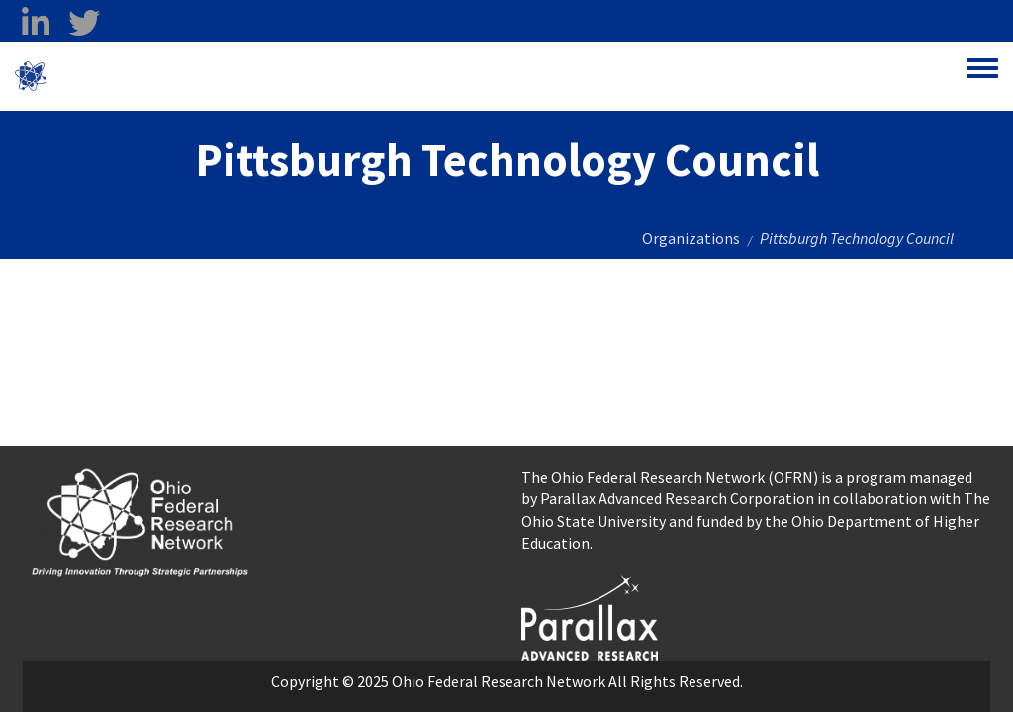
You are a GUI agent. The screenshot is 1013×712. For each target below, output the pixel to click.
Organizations (691, 238)
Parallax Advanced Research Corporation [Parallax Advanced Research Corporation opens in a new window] (677, 498)
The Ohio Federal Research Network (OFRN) (669, 477)
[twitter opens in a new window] (83, 23)
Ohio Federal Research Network (162, 76)
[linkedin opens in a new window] (35, 23)
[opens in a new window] (589, 615)
